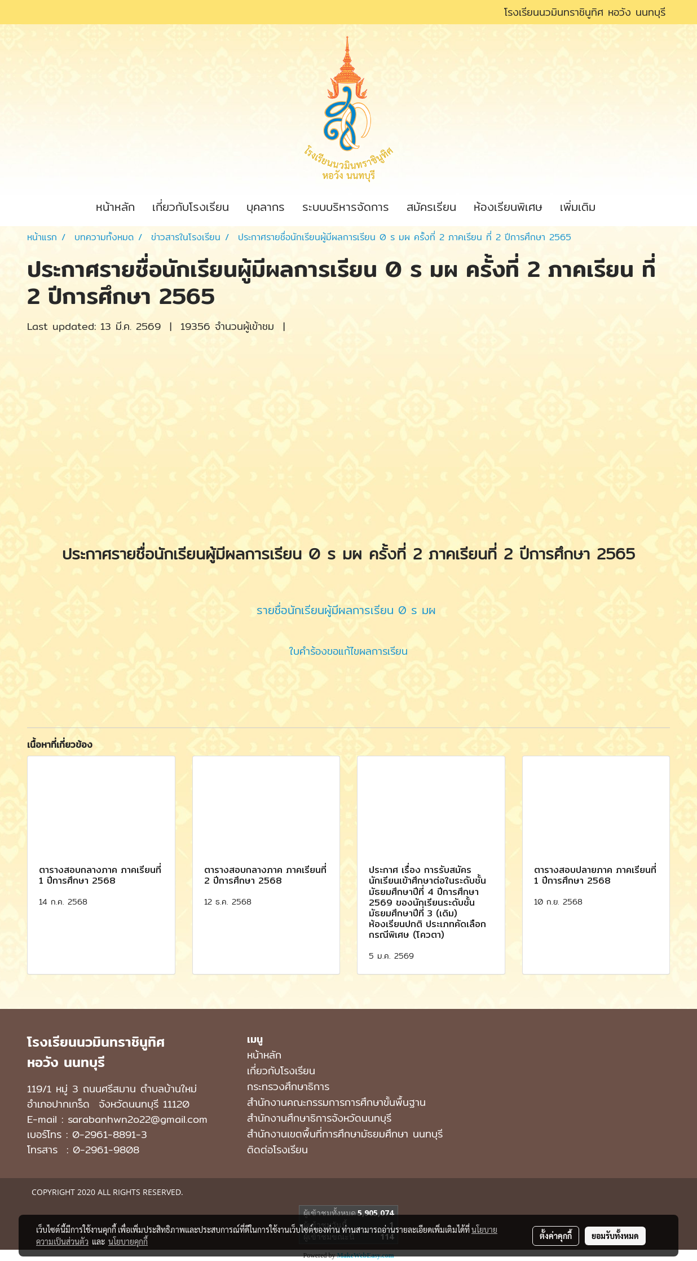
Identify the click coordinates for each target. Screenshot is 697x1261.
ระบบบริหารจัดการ (345, 206)
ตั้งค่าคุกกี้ (556, 1236)
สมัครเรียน (431, 206)
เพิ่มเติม (577, 206)
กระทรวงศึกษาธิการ (288, 1086)
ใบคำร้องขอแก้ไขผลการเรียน (348, 651)
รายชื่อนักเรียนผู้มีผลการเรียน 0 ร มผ (346, 610)
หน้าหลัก (115, 206)
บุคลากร (265, 206)
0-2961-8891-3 (109, 1134)
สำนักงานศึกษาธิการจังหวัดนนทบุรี (319, 1118)
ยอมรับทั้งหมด (615, 1236)
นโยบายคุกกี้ (128, 1241)
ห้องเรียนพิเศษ (508, 206)
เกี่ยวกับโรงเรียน (190, 206)
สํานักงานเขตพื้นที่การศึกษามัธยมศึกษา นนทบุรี (345, 1134)
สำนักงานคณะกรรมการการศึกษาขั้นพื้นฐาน (336, 1102)
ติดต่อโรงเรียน (277, 1149)
